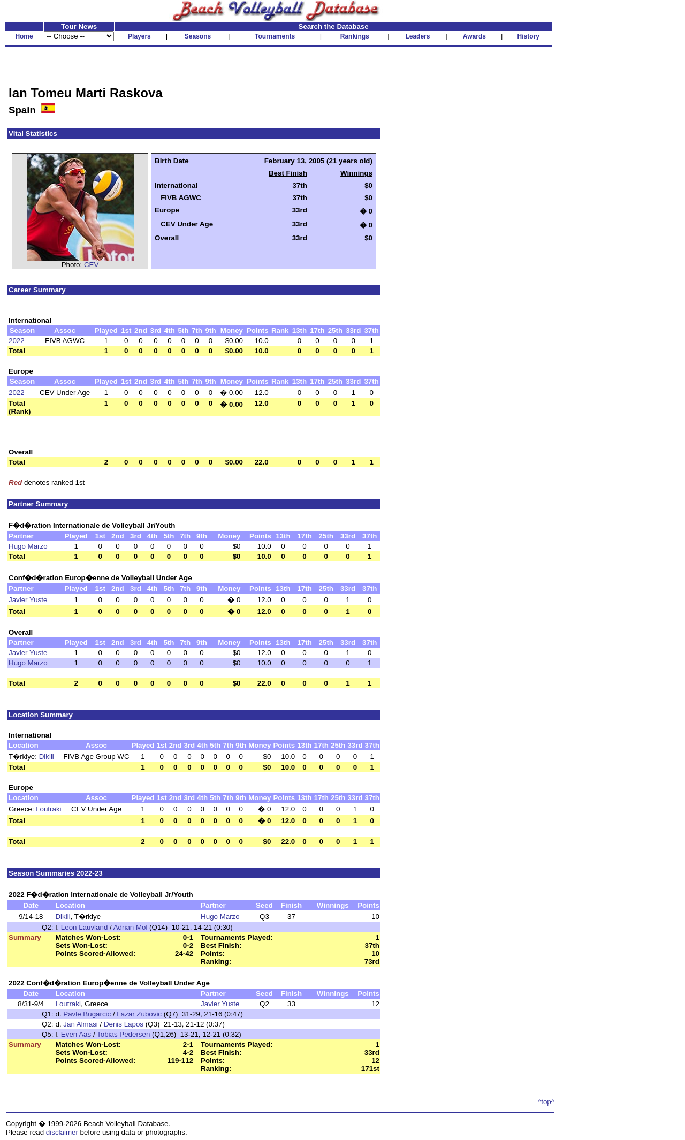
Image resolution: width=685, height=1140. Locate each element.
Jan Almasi (80, 1024)
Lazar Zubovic (139, 1014)
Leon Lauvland (84, 927)
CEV (91, 265)
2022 (17, 341)
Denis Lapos (123, 1024)
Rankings (354, 36)
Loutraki (48, 809)
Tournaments (275, 36)
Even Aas (76, 1034)
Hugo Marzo (28, 546)
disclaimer (62, 1132)
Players (139, 36)
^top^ (546, 1102)
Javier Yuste (28, 600)
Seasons (198, 36)
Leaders (417, 36)
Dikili (46, 757)
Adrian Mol (130, 927)
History (528, 36)
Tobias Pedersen (123, 1034)
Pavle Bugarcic (87, 1014)
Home (24, 36)
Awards (474, 36)
